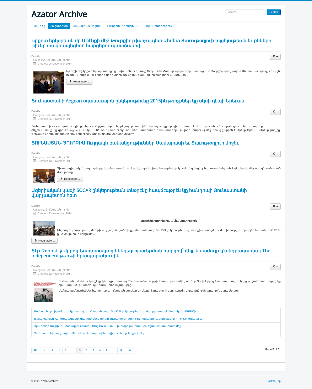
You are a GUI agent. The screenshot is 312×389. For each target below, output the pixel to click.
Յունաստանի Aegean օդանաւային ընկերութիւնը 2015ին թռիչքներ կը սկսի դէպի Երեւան (137, 100)
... (73, 350)
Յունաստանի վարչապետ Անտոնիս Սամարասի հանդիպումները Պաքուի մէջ (89, 333)
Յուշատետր (59, 25)
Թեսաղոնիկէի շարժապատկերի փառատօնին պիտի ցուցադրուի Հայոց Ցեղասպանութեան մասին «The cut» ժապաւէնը (119, 318)
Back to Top (274, 381)
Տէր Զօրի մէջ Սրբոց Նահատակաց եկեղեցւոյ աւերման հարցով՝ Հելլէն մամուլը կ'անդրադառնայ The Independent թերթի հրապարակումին (150, 253)
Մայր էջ (39, 25)
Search (273, 12)
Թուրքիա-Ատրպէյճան (122, 25)
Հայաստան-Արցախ (87, 25)
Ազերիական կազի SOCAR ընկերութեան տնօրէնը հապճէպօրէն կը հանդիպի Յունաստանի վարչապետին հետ (139, 192)
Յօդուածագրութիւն (158, 25)
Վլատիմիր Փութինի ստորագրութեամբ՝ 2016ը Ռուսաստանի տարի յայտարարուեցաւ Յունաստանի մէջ (107, 326)
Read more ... (79, 81)
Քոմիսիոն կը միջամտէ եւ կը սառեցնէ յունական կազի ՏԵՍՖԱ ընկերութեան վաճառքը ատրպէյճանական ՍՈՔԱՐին (115, 311)
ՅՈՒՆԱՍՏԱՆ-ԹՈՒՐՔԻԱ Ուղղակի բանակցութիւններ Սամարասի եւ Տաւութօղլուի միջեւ (135, 143)
